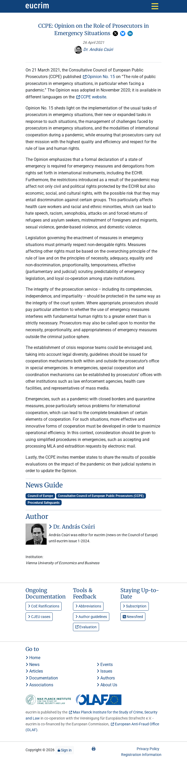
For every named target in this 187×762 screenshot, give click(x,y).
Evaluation (86, 627)
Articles (34, 671)
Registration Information (141, 755)
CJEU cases (39, 617)
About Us (107, 684)
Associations (39, 684)
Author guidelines (91, 617)
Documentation (42, 677)
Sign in (65, 750)
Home (33, 657)
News (33, 664)
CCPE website (93, 96)
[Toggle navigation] (154, 6)
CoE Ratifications (43, 606)
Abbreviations (88, 606)
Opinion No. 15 (101, 76)
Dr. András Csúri (93, 49)
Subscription (134, 606)
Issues (104, 671)
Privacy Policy (148, 749)
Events (105, 664)
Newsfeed (133, 617)
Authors (106, 677)
